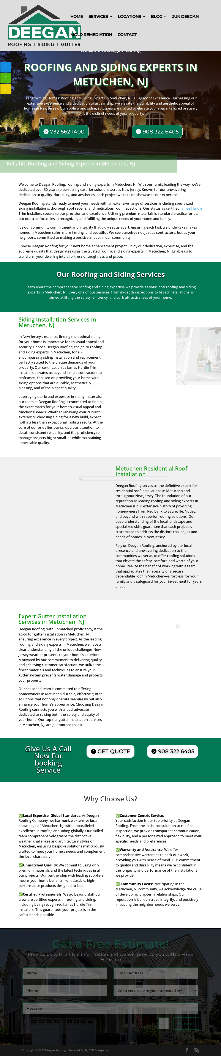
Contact (127, 35)
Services (98, 17)
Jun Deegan (185, 17)
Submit (186, 1023)
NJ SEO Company (96, 1050)
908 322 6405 (160, 131)
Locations (129, 17)
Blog (156, 17)
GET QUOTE (114, 751)
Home (76, 17)
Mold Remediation (91, 35)
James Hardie (191, 208)
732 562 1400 (68, 131)
